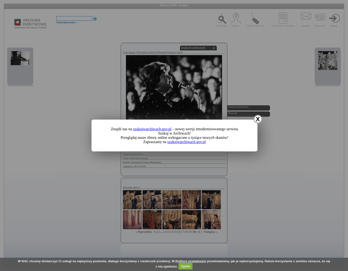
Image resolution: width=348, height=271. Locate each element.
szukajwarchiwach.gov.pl (152, 129)
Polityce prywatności (190, 261)
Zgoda (185, 266)
